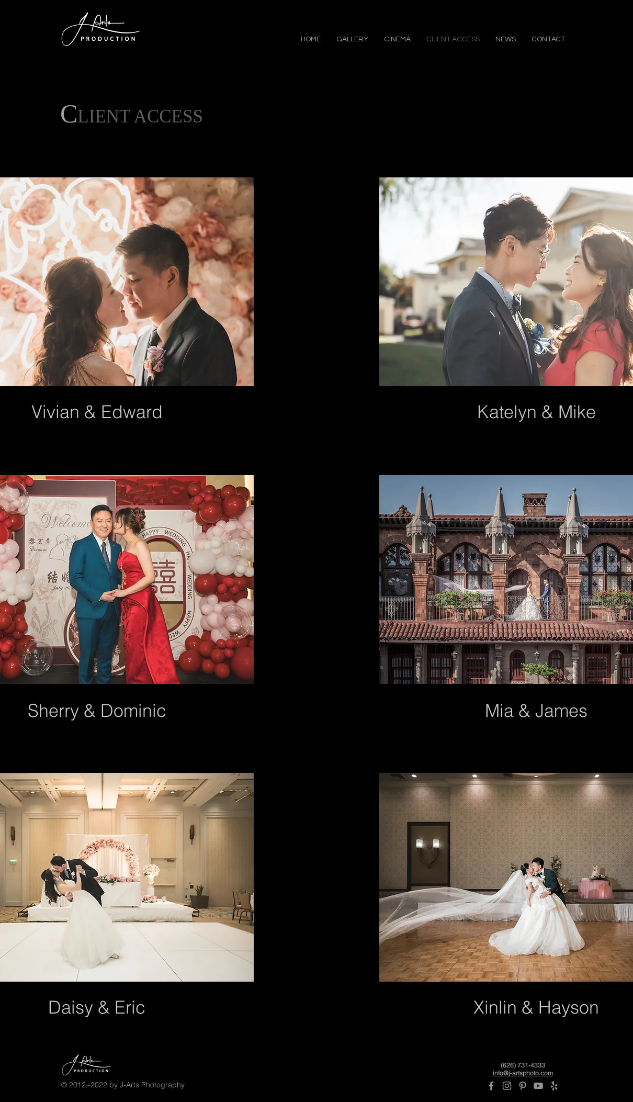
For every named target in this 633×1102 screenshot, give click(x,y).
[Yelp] (554, 1086)
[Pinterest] (522, 1086)
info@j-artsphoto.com (523, 1073)
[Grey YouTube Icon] (538, 1086)
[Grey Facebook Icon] (491, 1086)
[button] (352, 38)
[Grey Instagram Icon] (507, 1086)
